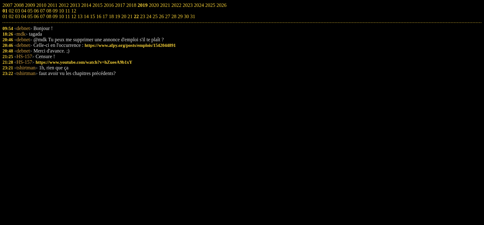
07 (42, 16)
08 (48, 16)
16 (98, 16)
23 (142, 16)
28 (173, 16)
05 (30, 16)
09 (55, 16)
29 (180, 16)
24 (148, 16)
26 (161, 16)
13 (79, 16)
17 (104, 16)
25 (154, 16)
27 (167, 16)
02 (11, 16)
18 (111, 16)
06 (36, 16)
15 (92, 16)
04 (23, 16)
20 (123, 16)
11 (67, 16)
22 (136, 16)
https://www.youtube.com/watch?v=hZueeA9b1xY (84, 62)
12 (73, 16)
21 (129, 16)
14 (86, 16)
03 (17, 16)
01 (5, 16)
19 (117, 16)
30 (186, 16)
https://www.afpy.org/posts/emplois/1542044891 (130, 45)
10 (61, 16)
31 (192, 16)
